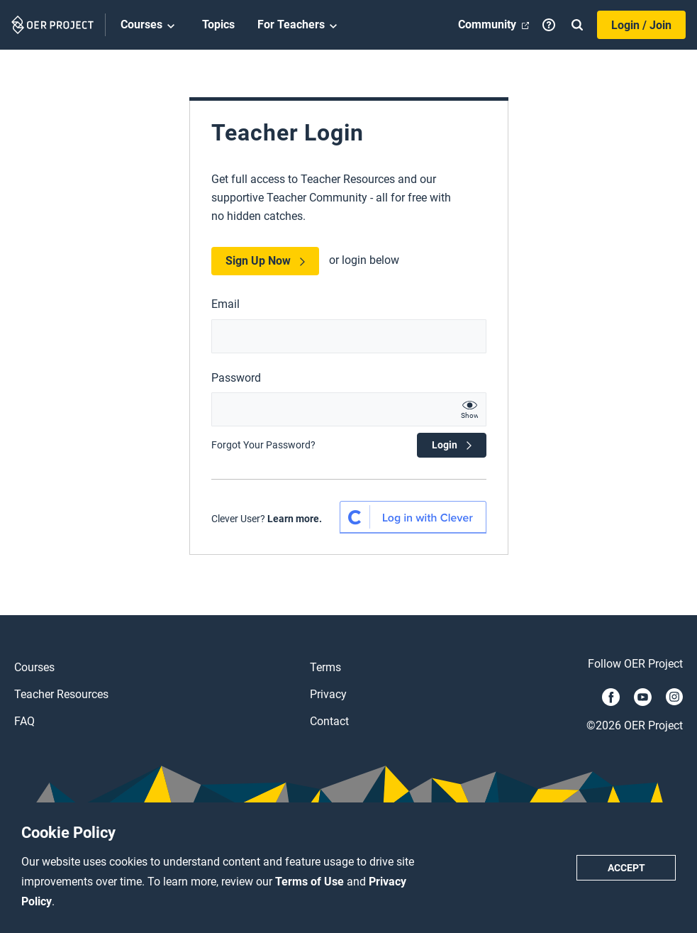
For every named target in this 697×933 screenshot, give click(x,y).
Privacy (328, 694)
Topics (218, 24)
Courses (150, 25)
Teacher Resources (61, 694)
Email (225, 304)
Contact (329, 721)
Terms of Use (311, 881)
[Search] (577, 25)
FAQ (24, 721)
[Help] (548, 25)
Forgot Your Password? (263, 445)
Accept (626, 867)
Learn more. (294, 518)
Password (236, 378)
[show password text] (469, 409)
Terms (325, 667)
